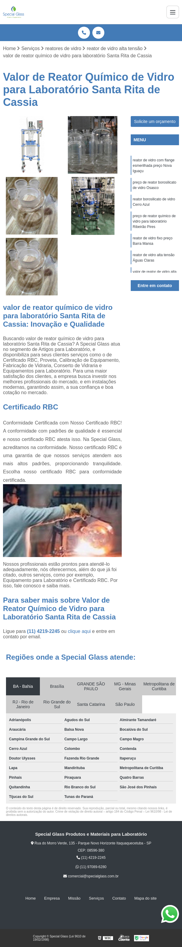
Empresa (52, 898)
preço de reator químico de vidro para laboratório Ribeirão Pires (154, 221)
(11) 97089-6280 (91, 867)
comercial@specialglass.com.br (90, 876)
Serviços (96, 898)
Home (30, 898)
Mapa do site (145, 898)
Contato (119, 898)
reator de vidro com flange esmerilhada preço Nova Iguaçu (154, 165)
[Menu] (172, 12)
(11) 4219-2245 (44, 631)
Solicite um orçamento (155, 121)
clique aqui (79, 631)
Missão (74, 898)
